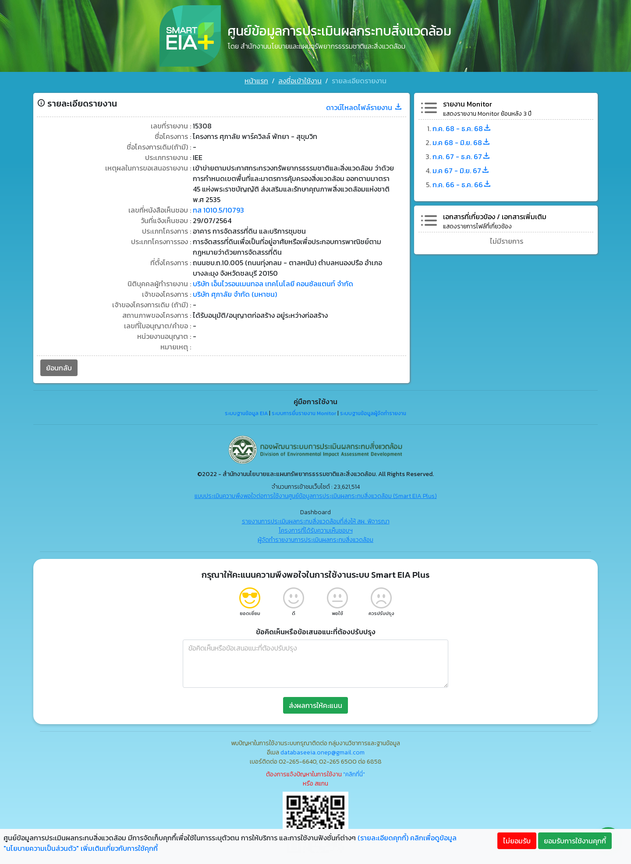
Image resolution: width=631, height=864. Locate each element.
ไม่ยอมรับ (517, 841)
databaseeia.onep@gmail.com (322, 752)
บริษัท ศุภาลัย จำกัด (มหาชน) (235, 294)
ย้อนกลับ (59, 368)
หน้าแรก (256, 80)
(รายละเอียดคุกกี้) (383, 837)
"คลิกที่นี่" (354, 774)
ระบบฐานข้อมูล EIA (246, 413)
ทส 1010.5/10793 (218, 210)
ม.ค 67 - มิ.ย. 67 (461, 170)
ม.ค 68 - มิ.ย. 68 (461, 142)
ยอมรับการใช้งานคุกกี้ (575, 841)
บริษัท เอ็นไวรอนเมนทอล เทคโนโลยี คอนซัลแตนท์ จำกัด (273, 283)
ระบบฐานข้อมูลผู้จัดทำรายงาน (373, 413)
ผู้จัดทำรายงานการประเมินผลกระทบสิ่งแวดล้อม (315, 539)
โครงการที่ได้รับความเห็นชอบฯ (316, 530)
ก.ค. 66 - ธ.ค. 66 (462, 184)
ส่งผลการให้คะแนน (315, 705)
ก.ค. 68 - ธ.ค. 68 (462, 128)
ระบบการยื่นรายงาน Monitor (304, 413)
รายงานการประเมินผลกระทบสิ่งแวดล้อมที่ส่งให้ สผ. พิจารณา (316, 521)
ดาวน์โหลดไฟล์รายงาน (364, 107)
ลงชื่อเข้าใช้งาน (300, 80)
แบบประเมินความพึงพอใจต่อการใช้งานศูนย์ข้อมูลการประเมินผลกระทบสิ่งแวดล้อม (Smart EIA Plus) (316, 496)
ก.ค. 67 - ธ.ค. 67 (461, 156)
